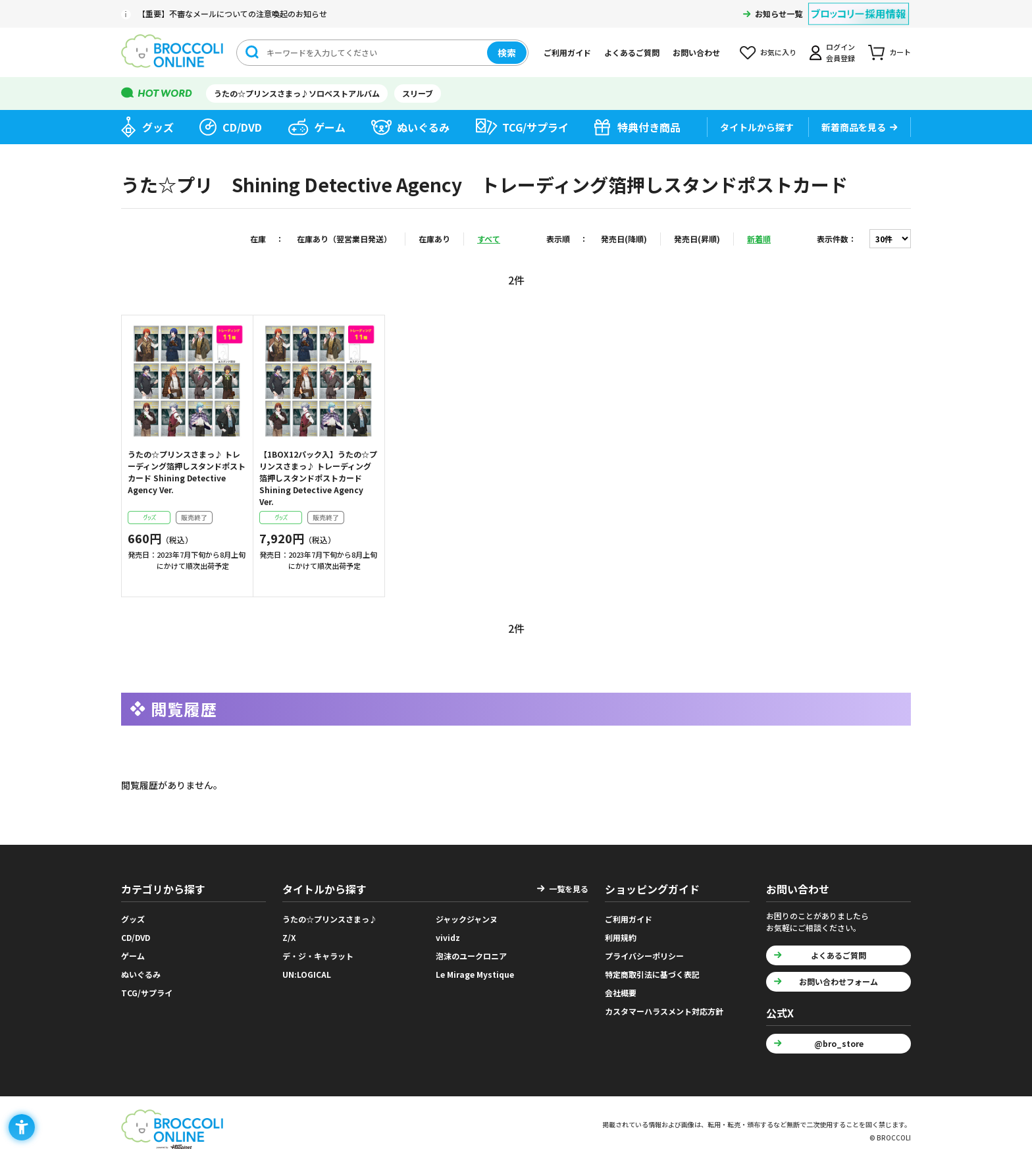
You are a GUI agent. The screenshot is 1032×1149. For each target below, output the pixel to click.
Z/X (289, 937)
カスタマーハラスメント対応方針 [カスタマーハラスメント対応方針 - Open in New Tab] (664, 1011)
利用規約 (620, 937)
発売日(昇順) (697, 238)
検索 (507, 52)
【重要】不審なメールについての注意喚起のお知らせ (232, 13)
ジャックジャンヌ (467, 918)
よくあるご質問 (631, 52)
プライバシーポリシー (644, 955)
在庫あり (434, 238)
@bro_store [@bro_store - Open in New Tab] (839, 1043)
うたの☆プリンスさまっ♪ (329, 918)
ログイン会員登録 (840, 52)
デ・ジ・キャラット (317, 955)
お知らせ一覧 (778, 13)
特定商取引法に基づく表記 (652, 974)
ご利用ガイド (567, 52)
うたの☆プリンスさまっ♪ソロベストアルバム (297, 93)
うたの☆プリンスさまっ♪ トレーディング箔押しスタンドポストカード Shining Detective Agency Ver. (186, 471)
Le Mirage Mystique (475, 974)
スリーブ (417, 93)
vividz (448, 937)
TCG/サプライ (535, 127)
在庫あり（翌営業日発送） (344, 238)
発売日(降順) (624, 238)
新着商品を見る (853, 127)
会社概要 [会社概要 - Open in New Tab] (620, 992)
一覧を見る (568, 888)
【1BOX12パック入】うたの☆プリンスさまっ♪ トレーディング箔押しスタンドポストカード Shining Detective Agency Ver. (318, 477)
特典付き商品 (649, 127)
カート (900, 52)
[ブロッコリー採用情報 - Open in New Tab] (858, 5)
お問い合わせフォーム (838, 981)
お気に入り (778, 52)
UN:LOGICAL (306, 974)
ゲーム (330, 127)
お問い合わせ (696, 52)
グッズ (158, 127)
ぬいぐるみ (423, 127)
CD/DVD (242, 127)
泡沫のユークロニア (471, 955)
